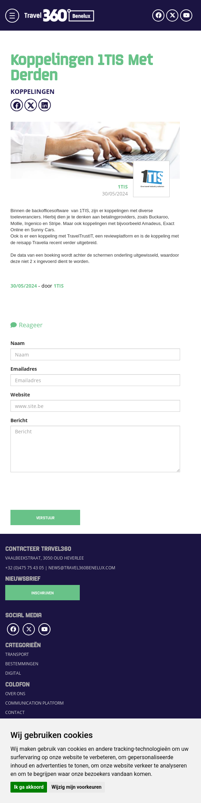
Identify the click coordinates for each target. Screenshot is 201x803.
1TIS (59, 285)
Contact (15, 712)
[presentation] (63, 491)
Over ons (15, 694)
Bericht (19, 420)
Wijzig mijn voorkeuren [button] (77, 787)
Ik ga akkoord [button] (29, 787)
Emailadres (23, 369)
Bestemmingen (21, 664)
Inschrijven (40, 592)
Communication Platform (34, 703)
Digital (13, 673)
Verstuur (45, 517)
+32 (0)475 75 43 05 (24, 568)
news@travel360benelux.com (81, 568)
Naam (17, 343)
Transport (17, 654)
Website (20, 394)
